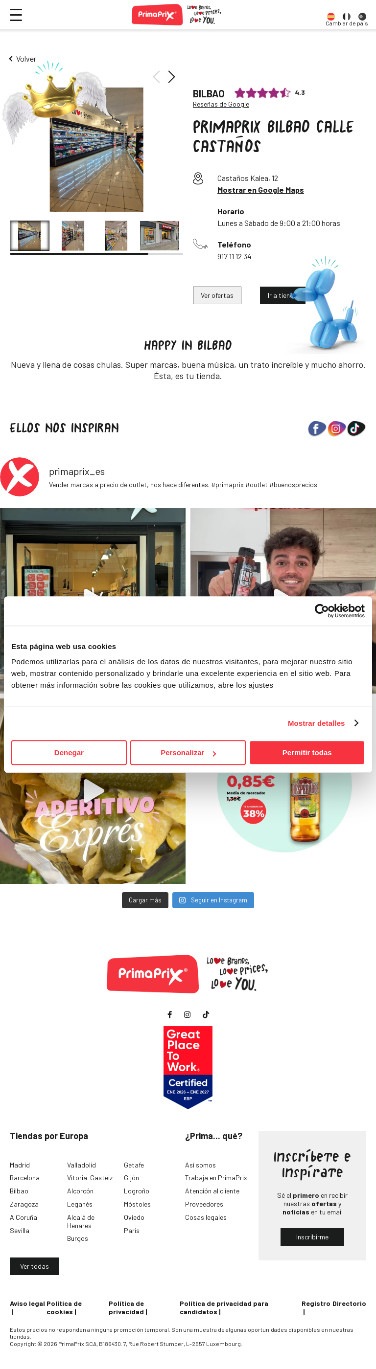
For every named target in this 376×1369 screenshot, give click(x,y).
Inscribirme (312, 1237)
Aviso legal (27, 1303)
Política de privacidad (126, 1307)
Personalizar (188, 752)
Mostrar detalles (316, 723)
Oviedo (134, 1217)
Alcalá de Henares (80, 1221)
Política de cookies (64, 1307)
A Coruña (23, 1217)
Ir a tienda (283, 295)
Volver (26, 58)
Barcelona (25, 1177)
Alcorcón (80, 1191)
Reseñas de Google (221, 104)
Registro (316, 1303)
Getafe (134, 1165)
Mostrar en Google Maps (260, 189)
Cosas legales (206, 1217)
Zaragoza (24, 1204)
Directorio (349, 1303)
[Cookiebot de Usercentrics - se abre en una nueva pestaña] (322, 611)
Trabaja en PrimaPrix (216, 1177)
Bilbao (19, 1191)
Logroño (136, 1191)
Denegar (69, 752)
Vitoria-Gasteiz (90, 1177)
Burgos (77, 1238)
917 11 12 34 (234, 256)
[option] (331, 15)
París (132, 1230)
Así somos (200, 1165)
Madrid (20, 1165)
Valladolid (81, 1165)
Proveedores (204, 1204)
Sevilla (19, 1230)
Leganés (80, 1204)
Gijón (131, 1177)
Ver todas (34, 1266)
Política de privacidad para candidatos (224, 1307)
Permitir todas (307, 752)
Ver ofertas (217, 295)
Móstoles (137, 1204)
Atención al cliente (212, 1191)
